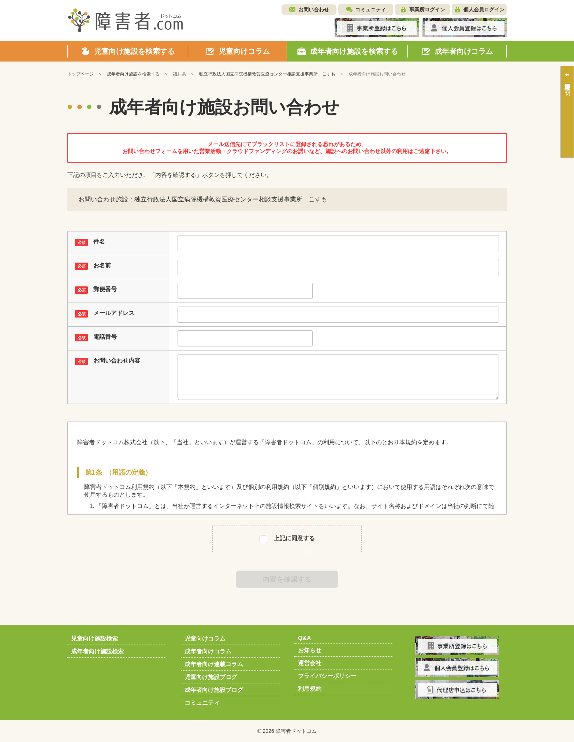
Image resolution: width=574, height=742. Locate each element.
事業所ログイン (427, 9)
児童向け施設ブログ (210, 677)
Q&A (304, 638)
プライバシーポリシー (327, 676)
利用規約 (309, 689)
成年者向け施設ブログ (213, 690)
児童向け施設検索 (94, 638)
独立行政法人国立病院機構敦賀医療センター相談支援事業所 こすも (267, 74)
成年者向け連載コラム (213, 664)
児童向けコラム (204, 638)
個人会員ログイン (483, 9)
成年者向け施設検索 (97, 651)
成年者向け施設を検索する (133, 74)
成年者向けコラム (207, 651)
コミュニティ (370, 9)
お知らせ (309, 650)
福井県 (179, 74)
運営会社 (309, 663)
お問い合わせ (313, 9)
